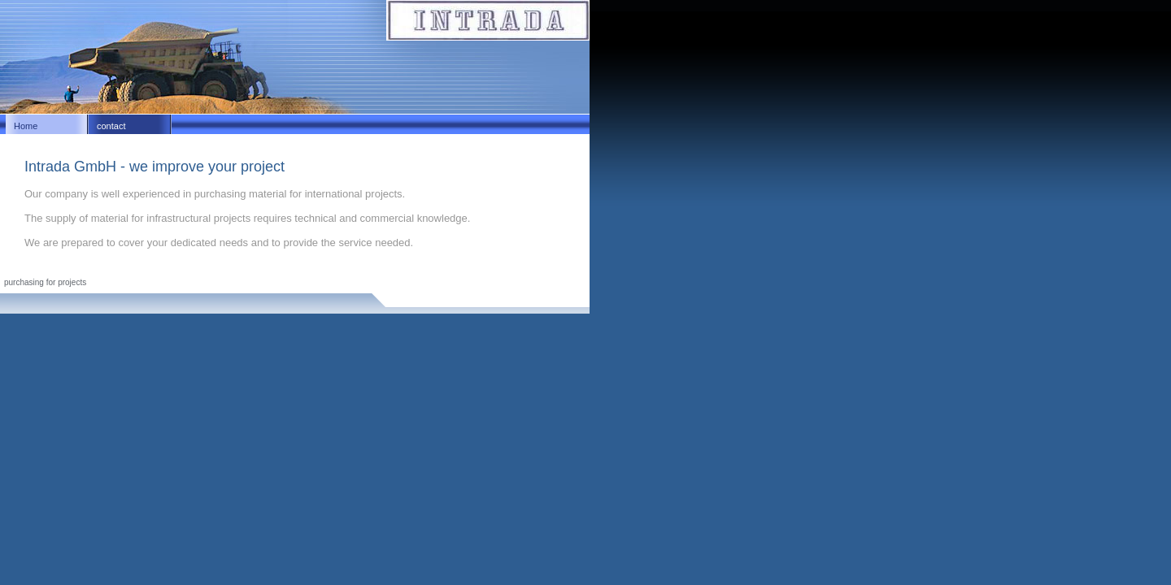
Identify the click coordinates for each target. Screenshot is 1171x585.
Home (25, 126)
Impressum (24, 273)
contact (111, 126)
